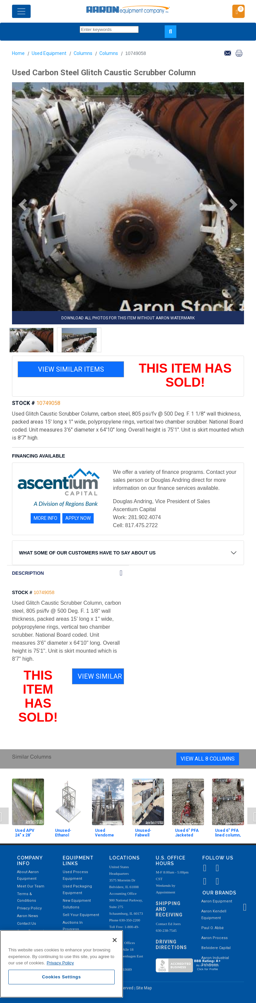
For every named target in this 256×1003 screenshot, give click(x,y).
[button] (20, 204)
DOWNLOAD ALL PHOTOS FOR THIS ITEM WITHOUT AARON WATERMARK (128, 318)
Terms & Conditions (26, 897)
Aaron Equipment (216, 901)
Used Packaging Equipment (77, 889)
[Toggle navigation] (21, 11)
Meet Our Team (30, 886)
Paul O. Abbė (212, 928)
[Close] (114, 940)
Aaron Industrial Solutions (215, 961)
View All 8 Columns (208, 759)
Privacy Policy (29, 908)
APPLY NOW (78, 518)
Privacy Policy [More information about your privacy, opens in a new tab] (60, 962)
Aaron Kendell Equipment (213, 914)
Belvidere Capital (216, 948)
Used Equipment (49, 53)
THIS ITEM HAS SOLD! (185, 375)
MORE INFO (45, 518)
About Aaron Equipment (28, 875)
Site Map (144, 988)
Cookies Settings (61, 976)
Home (18, 53)
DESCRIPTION (28, 573)
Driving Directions (171, 944)
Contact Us (26, 923)
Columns (83, 53)
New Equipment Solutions (77, 903)
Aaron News (27, 916)
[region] (61, 964)
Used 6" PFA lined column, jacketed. (228, 835)
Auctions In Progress (73, 925)
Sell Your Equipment (81, 915)
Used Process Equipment (75, 875)
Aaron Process (214, 938)
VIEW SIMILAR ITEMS (71, 369)
